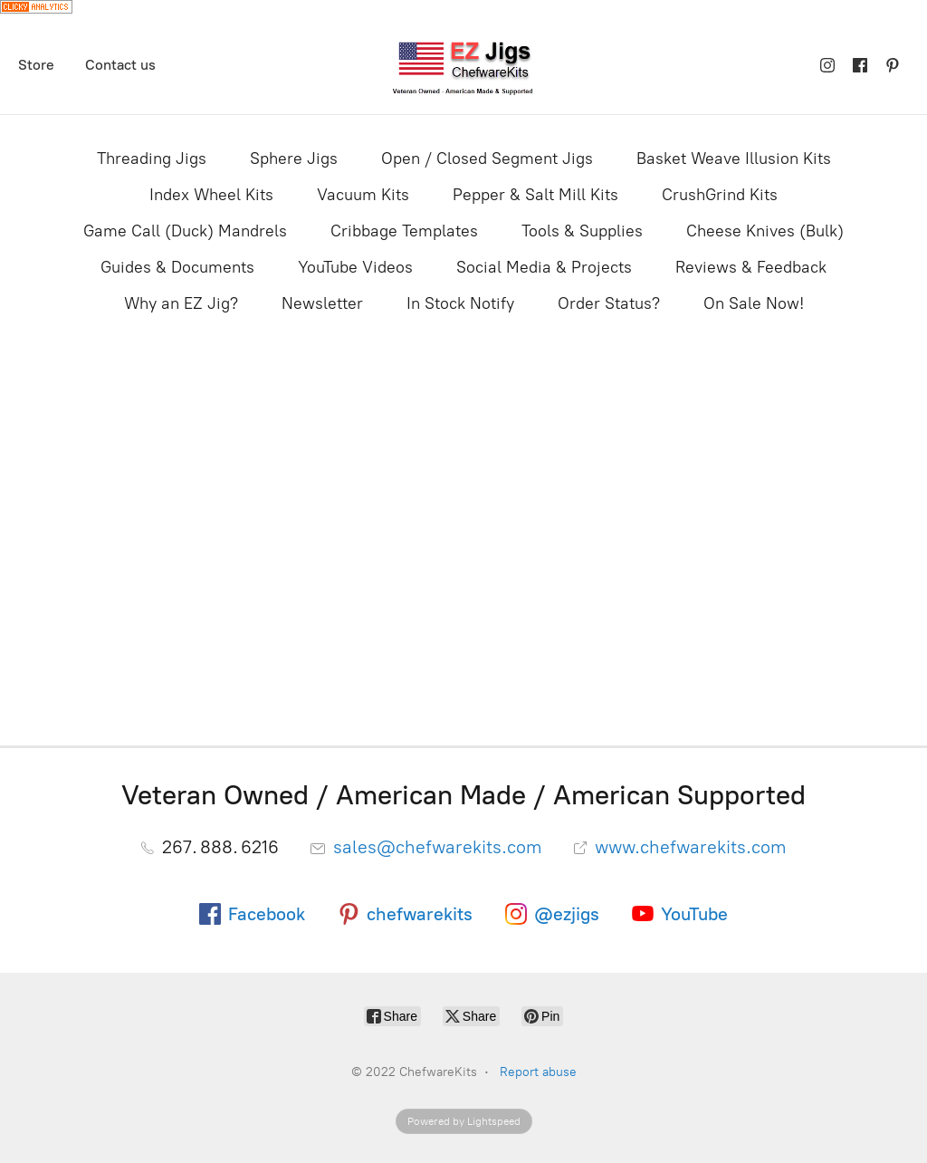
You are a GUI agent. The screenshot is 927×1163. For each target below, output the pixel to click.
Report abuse (538, 1072)
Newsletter (322, 303)
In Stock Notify (460, 303)
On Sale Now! (753, 303)
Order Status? (609, 303)
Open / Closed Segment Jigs (487, 158)
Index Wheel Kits (211, 195)
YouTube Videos (355, 267)
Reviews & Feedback (751, 267)
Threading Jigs (151, 158)
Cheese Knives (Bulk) (765, 231)
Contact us (120, 64)
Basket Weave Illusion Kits (733, 158)
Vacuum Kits (363, 195)
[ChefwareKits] (463, 65)
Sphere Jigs (294, 158)
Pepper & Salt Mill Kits (535, 195)
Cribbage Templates (404, 231)
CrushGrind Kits (720, 195)
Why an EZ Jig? (181, 303)
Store (36, 64)
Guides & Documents (177, 267)
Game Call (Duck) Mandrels (185, 231)
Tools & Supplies (582, 231)
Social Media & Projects (544, 267)
